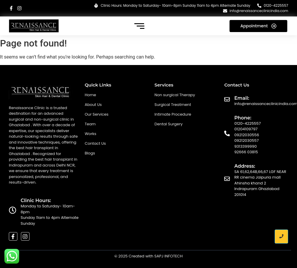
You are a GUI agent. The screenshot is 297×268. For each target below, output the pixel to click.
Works (90, 134)
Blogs (90, 153)
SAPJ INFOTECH (168, 256)
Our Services (96, 114)
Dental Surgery (168, 124)
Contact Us (95, 143)
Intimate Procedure (172, 114)
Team (90, 124)
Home (90, 95)
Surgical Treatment (172, 104)
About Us (93, 104)
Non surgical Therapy (174, 95)
